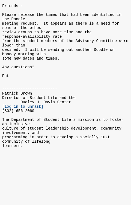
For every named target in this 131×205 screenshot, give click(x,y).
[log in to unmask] (22, 125)
